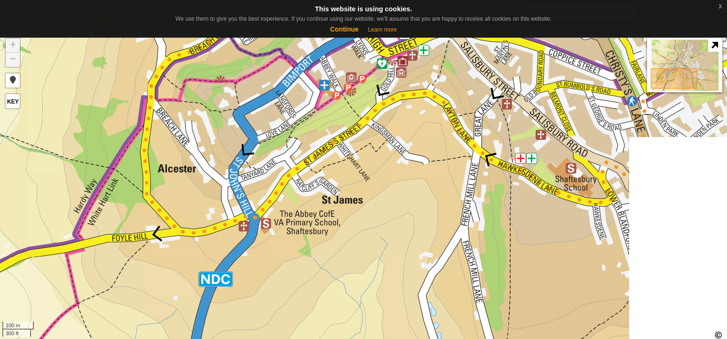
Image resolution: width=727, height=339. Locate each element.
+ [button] (13, 46)
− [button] (13, 60)
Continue (344, 29)
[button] (13, 80)
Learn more (382, 29)
